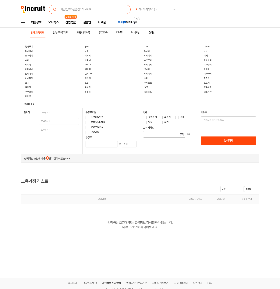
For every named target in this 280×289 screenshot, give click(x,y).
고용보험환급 (83, 33)
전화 (182, 117)
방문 (150, 122)
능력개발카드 (97, 117)
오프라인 (152, 117)
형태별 (152, 33)
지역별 (119, 33)
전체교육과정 (37, 33)
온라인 (167, 117)
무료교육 (102, 33)
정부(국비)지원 (60, 33)
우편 (166, 122)
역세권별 (135, 33)
